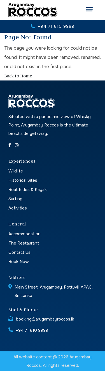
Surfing (15, 199)
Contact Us (19, 252)
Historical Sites (22, 180)
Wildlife (15, 171)
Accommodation (24, 234)
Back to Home (18, 76)
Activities (17, 208)
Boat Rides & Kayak (27, 189)
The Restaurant (23, 243)
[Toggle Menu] (89, 9)
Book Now (18, 261)
